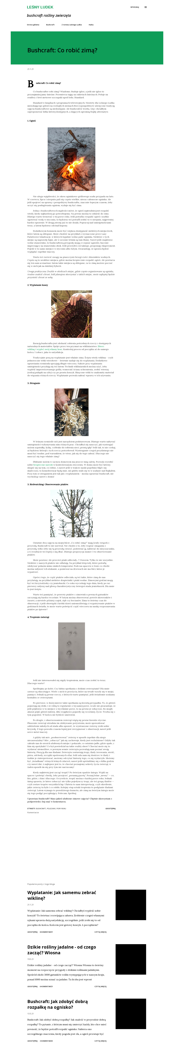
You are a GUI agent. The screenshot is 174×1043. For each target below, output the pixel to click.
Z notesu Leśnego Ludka (72, 25)
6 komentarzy (46, 986)
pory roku (61, 808)
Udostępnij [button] (110, 808)
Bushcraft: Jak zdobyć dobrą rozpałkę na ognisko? (57, 1004)
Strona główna (33, 25)
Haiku (91, 25)
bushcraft (41, 808)
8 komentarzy (46, 932)
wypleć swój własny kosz (49, 349)
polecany (51, 808)
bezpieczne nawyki (43, 464)
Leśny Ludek (40, 7)
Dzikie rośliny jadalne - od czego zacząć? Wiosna (61, 950)
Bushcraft (50, 25)
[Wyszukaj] (134, 7)
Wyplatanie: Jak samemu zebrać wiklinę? (61, 895)
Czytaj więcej (101, 932)
